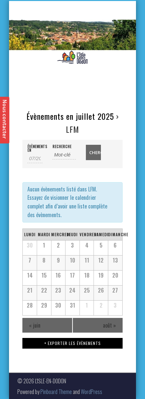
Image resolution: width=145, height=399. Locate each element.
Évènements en (34, 148)
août (109, 325)
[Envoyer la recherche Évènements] (93, 152)
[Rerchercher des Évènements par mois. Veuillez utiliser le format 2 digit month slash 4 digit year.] (34, 158)
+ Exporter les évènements (72, 343)
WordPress (91, 392)
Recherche (61, 146)
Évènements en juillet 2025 (70, 116)
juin (34, 325)
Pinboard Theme (56, 392)
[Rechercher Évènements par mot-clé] (64, 154)
